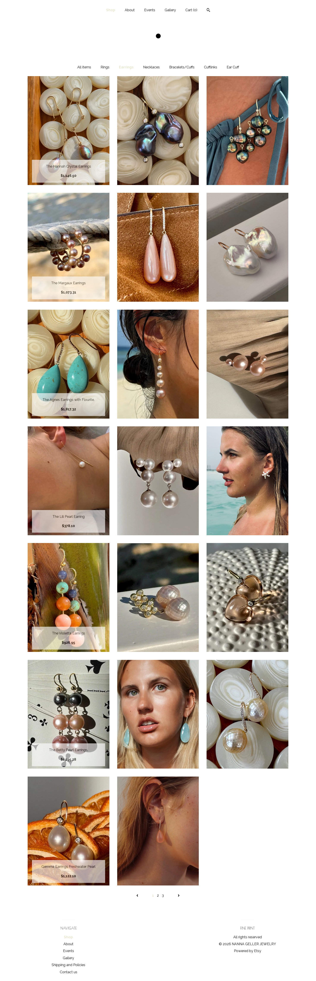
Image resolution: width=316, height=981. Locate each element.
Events (149, 10)
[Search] (208, 10)
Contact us (68, 972)
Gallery (170, 10)
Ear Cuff (233, 67)
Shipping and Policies (68, 965)
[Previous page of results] (137, 895)
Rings (105, 67)
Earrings (126, 67)
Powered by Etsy (247, 951)
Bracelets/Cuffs (181, 67)
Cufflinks (210, 67)
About (130, 10)
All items (84, 67)
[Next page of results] (179, 895)
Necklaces (151, 67)
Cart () (191, 10)
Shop (110, 10)
